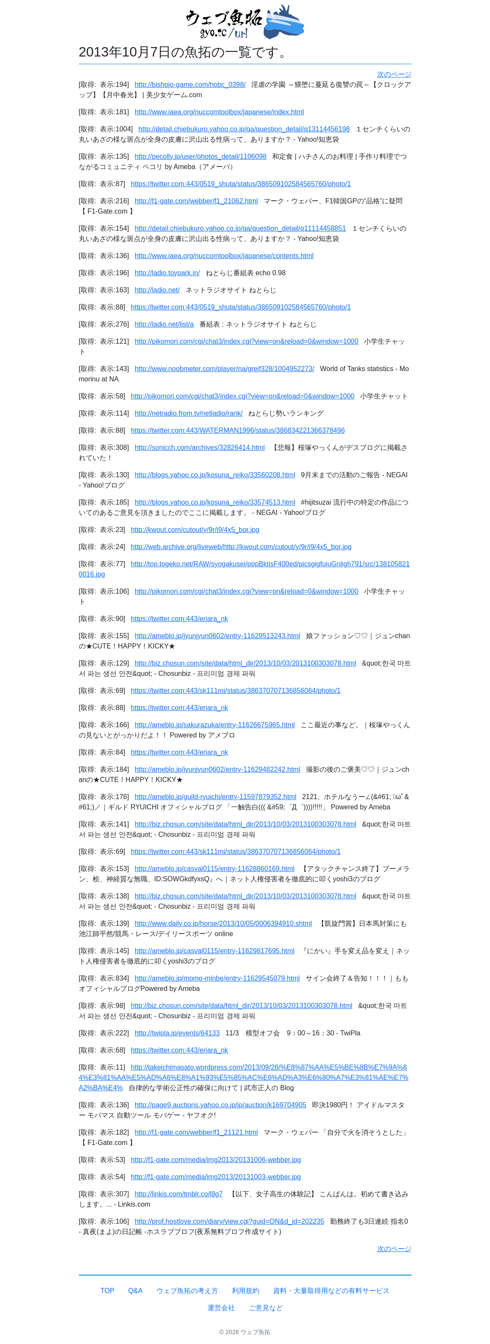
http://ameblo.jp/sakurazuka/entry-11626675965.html (215, 724)
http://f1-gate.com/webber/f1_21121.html (196, 1132)
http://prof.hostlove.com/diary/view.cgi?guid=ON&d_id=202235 (229, 1221)
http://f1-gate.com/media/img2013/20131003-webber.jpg (216, 1176)
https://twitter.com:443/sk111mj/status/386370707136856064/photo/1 (235, 690)
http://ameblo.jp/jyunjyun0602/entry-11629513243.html (217, 635)
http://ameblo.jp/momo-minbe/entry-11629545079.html (217, 978)
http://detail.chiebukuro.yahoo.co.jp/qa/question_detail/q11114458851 (240, 228)
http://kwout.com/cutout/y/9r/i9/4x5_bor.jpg (195, 529)
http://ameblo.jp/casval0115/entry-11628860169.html (215, 868)
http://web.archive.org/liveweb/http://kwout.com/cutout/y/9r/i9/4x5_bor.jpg (241, 546)
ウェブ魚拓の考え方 (187, 1290)
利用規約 (245, 1290)
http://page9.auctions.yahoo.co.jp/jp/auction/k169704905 (220, 1105)
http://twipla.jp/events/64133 (177, 1033)
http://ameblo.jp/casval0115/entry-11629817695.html (215, 950)
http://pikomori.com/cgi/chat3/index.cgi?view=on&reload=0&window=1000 (246, 341)
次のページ (394, 74)
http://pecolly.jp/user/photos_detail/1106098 (200, 156)
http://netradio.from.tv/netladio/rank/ (189, 413)
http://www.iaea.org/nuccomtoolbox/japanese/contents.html (224, 255)
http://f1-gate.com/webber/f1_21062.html (196, 201)
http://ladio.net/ (157, 290)
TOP (107, 1290)
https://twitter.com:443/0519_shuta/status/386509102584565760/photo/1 (241, 183)
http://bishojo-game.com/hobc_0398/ (190, 84)
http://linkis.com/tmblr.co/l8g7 (178, 1194)
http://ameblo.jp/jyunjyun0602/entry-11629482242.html (217, 769)
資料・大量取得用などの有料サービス (331, 1290)
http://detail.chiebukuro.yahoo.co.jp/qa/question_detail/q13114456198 (244, 129)
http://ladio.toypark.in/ (167, 273)
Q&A (135, 1290)
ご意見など (266, 1307)
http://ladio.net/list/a (164, 324)
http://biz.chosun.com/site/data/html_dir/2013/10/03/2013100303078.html (245, 663)
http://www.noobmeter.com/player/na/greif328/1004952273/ (224, 368)
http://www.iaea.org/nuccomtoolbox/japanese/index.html (219, 112)
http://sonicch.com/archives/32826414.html (200, 447)
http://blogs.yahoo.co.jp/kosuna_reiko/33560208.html (215, 475)
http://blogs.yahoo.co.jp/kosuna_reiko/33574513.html (215, 502)
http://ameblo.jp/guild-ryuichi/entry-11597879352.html (215, 796)
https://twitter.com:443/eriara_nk (179, 618)
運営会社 (221, 1307)
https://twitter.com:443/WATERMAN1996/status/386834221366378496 (238, 430)
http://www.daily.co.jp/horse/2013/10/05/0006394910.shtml (223, 923)
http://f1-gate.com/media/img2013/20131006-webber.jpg (216, 1159)
